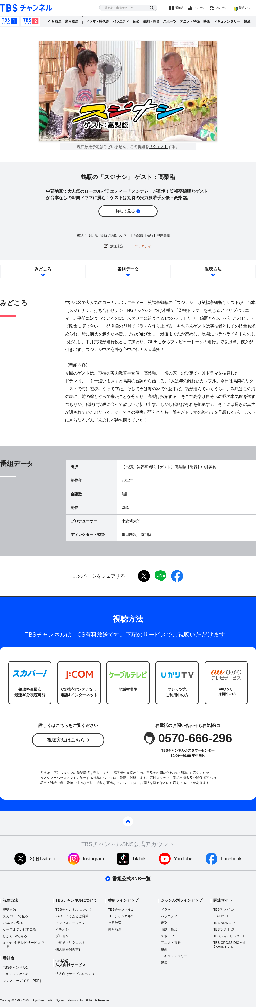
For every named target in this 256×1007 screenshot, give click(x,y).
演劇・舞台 (151, 21)
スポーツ (169, 21)
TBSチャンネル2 (30, 21)
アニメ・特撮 (190, 21)
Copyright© (7, 1000)
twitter (144, 576)
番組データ (128, 269)
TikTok (139, 858)
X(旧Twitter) (42, 858)
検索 (152, 8)
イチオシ (199, 7)
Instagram (93, 858)
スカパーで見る (15, 916)
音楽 (136, 21)
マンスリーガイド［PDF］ (23, 981)
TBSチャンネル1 (9, 21)
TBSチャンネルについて (73, 909)
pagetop (128, 821)
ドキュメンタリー (227, 21)
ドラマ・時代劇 (97, 21)
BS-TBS (219, 916)
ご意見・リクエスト (70, 943)
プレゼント (222, 7)
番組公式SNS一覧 (131, 878)
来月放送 (71, 21)
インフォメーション (70, 923)
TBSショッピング (226, 936)
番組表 (179, 7)
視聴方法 (244, 7)
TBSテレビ (221, 909)
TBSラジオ (221, 929)
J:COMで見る (13, 923)
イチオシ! (62, 929)
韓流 (247, 21)
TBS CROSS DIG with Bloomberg (229, 944)
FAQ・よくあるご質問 (72, 916)
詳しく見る (125, 211)
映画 (206, 21)
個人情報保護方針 (68, 949)
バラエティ (121, 21)
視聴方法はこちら (66, 740)
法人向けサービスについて (75, 974)
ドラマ (166, 909)
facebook (177, 576)
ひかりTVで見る (15, 936)
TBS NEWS (222, 923)
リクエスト (158, 147)
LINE (160, 576)
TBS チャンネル (26, 8)
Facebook (231, 858)
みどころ (42, 269)
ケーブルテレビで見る (19, 929)
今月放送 (54, 21)
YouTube (183, 858)
